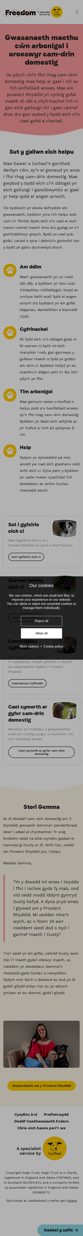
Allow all (41, 633)
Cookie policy (53, 646)
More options (29, 646)
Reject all (41, 621)
